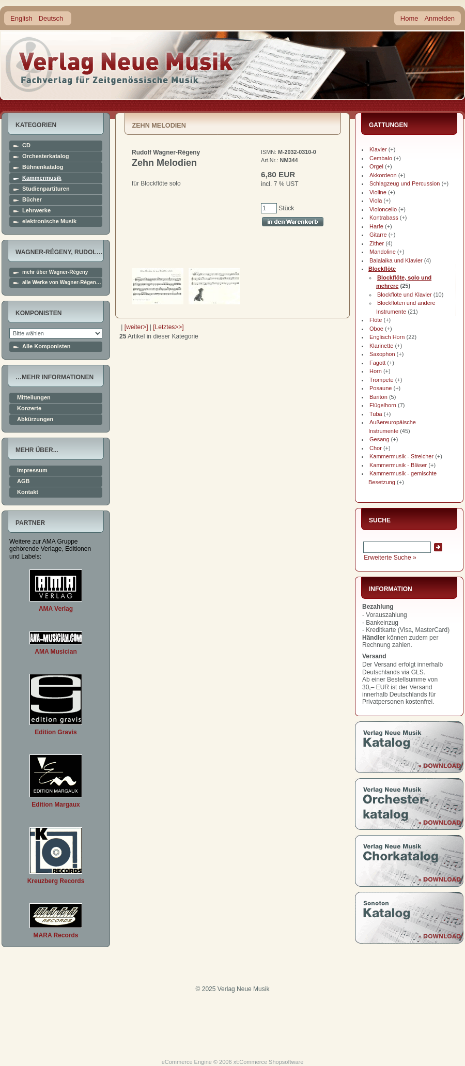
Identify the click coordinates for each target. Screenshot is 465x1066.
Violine (377, 192)
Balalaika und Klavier (396, 260)
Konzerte (29, 408)
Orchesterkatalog (45, 156)
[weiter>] (136, 327)
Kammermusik (41, 178)
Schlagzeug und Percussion (404, 183)
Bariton (378, 397)
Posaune (380, 388)
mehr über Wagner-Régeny (55, 272)
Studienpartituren (46, 189)
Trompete (381, 380)
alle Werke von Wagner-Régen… (61, 282)
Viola (375, 200)
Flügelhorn (382, 405)
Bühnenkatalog (42, 167)
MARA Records (56, 935)
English (21, 18)
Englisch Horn (387, 337)
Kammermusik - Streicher (401, 456)
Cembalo (380, 158)
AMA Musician (56, 651)
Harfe (376, 226)
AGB (23, 481)
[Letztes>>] (168, 327)
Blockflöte (382, 269)
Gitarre (378, 234)
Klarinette (381, 346)
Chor (375, 448)
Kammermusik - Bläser (398, 465)
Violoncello (383, 209)
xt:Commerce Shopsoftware (269, 1062)
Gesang (379, 439)
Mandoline (382, 252)
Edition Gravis (55, 732)
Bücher (32, 200)
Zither (376, 243)
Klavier (378, 149)
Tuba (375, 414)
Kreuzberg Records (56, 881)
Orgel (376, 166)
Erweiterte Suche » (390, 557)
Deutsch (51, 18)
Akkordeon (383, 175)
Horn (375, 371)
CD (26, 145)
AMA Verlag (56, 608)
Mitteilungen (34, 397)
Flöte (375, 320)
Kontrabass (383, 217)
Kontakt (27, 492)
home (120, 64)
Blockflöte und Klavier (404, 294)
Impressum (32, 470)
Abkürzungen (35, 419)
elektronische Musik (49, 221)
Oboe (376, 329)
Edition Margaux (56, 804)
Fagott (377, 363)
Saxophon (382, 354)
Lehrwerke (36, 210)
